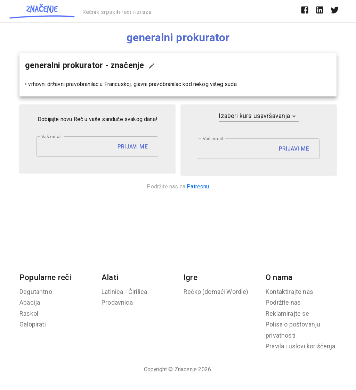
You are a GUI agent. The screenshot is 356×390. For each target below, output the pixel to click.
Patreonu (198, 186)
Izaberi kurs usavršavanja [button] (254, 115)
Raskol (28, 313)
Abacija (29, 302)
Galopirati (32, 324)
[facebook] (304, 11)
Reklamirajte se (287, 313)
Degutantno (35, 291)
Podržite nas (283, 302)
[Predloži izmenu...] (151, 66)
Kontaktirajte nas (289, 291)
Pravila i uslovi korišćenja (300, 346)
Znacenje (186, 369)
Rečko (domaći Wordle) (216, 291)
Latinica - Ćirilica (124, 291)
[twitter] (334, 11)
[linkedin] (319, 11)
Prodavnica (117, 302)
